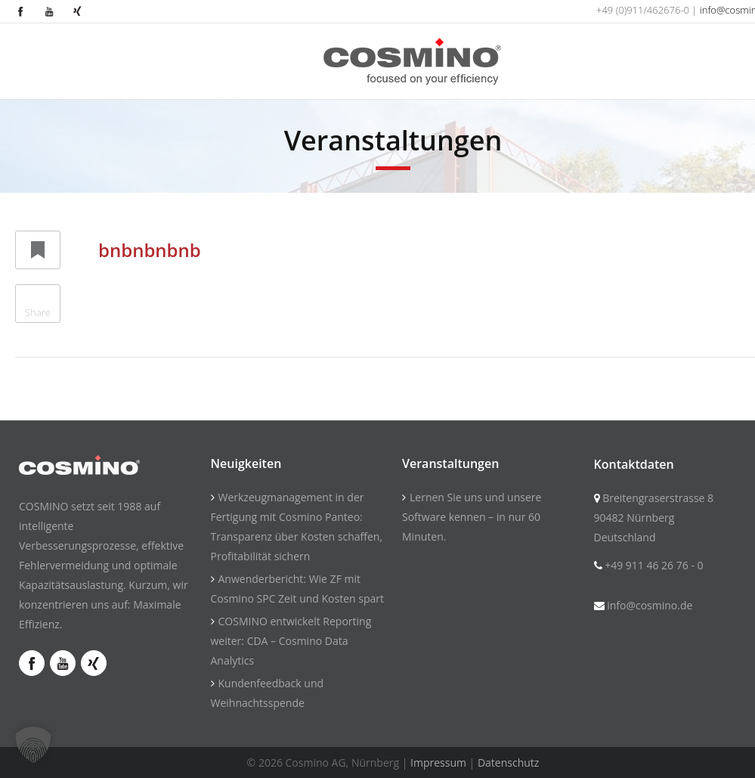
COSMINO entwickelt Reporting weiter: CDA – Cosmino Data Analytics (291, 641)
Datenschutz (508, 762)
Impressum (438, 762)
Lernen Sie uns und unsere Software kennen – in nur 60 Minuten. (471, 517)
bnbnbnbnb (149, 249)
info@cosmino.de (649, 605)
